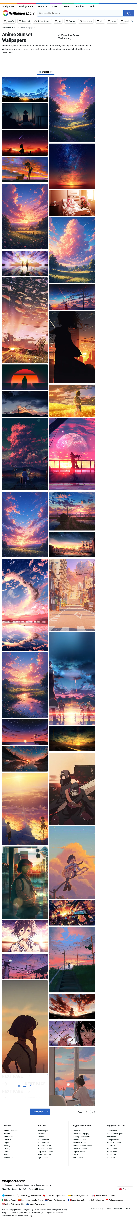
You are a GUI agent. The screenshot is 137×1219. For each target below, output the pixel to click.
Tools (92, 6)
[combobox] (80, 13)
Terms (108, 1208)
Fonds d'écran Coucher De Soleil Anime (87, 1200)
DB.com (39, 1189)
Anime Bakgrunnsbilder (14, 1204)
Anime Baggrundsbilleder (30, 1195)
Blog (31, 1189)
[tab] (45, 71)
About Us (6, 1189)
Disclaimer (117, 1208)
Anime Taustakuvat (37, 1204)
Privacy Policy (97, 1208)
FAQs (25, 1189)
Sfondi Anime (10, 1200)
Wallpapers (8, 6)
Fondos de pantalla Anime (32, 1200)
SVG (54, 6)
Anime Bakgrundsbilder (81, 1195)
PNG (66, 6)
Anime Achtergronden (57, 1200)
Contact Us (16, 1189)
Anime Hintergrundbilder (56, 1195)
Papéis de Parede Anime (106, 1195)
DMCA (127, 1208)
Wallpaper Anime (116, 1200)
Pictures (42, 6)
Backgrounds (26, 6)
